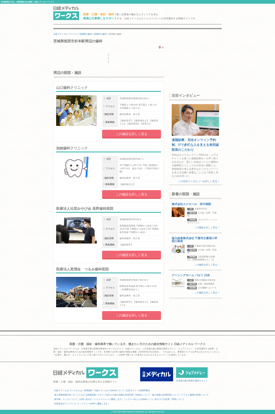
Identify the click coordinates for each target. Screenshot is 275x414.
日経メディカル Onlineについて (109, 390)
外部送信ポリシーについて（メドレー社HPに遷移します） (82, 403)
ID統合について (142, 395)
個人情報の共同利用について (165, 395)
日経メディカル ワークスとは (68, 390)
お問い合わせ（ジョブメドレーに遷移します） (101, 399)
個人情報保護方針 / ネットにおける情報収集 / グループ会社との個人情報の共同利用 (93, 395)
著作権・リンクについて (65, 399)
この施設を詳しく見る (131, 134)
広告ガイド (131, 390)
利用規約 (88, 390)
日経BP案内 (144, 390)
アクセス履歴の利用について (195, 395)
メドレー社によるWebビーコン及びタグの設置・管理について (154, 399)
